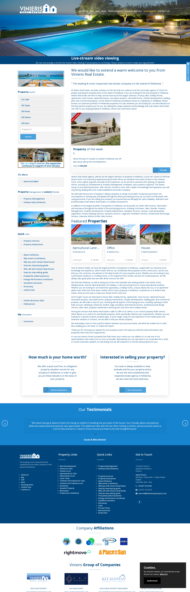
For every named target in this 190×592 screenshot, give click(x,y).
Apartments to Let (67, 458)
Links (100, 487)
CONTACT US (164, 11)
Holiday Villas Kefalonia (35, 202)
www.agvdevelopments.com (76, 574)
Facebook (40, 576)
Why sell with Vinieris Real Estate (39, 269)
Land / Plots (65, 460)
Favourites (28, 321)
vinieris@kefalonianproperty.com (152, 475)
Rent (23, 464)
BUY (92, 11)
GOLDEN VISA (150, 11)
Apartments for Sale (68, 455)
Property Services (31, 241)
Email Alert (103, 495)
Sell (22, 461)
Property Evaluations (33, 244)
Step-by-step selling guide (36, 272)
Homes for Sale (66, 450)
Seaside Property (67, 470)
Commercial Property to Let (71, 465)
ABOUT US (83, 11)
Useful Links (29, 290)
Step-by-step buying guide (36, 265)
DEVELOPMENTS (115, 11)
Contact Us (25, 471)
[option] (95, 411)
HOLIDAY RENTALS (133, 11)
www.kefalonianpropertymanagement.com (117, 574)
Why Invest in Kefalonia (34, 258)
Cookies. (150, 567)
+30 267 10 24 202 (145, 468)
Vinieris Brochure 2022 (34, 300)
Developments (27, 466)
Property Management (34, 198)
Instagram (39, 579)
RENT (103, 11)
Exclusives (64, 467)
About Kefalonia (31, 255)
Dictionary (28, 286)
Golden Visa (26, 469)
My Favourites (104, 492)
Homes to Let (65, 453)
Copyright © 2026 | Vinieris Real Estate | (75, 588)
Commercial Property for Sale (72, 462)
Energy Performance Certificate (38, 279)
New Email (31, 181)
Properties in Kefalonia (69, 475)
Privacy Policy (104, 490)
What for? (164, 574)
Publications (29, 304)
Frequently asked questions (36, 276)
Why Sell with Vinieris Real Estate (112, 472)
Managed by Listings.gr (122, 588)
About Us (25, 457)
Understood (152, 581)
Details (160, 139)
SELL (97, 11)
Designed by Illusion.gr (101, 588)
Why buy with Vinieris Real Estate (39, 262)
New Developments (68, 448)
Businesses (64, 472)
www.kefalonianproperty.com (38, 574)
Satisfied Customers (33, 283)
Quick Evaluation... (55, 372)
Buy (22, 459)
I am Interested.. (131, 372)
